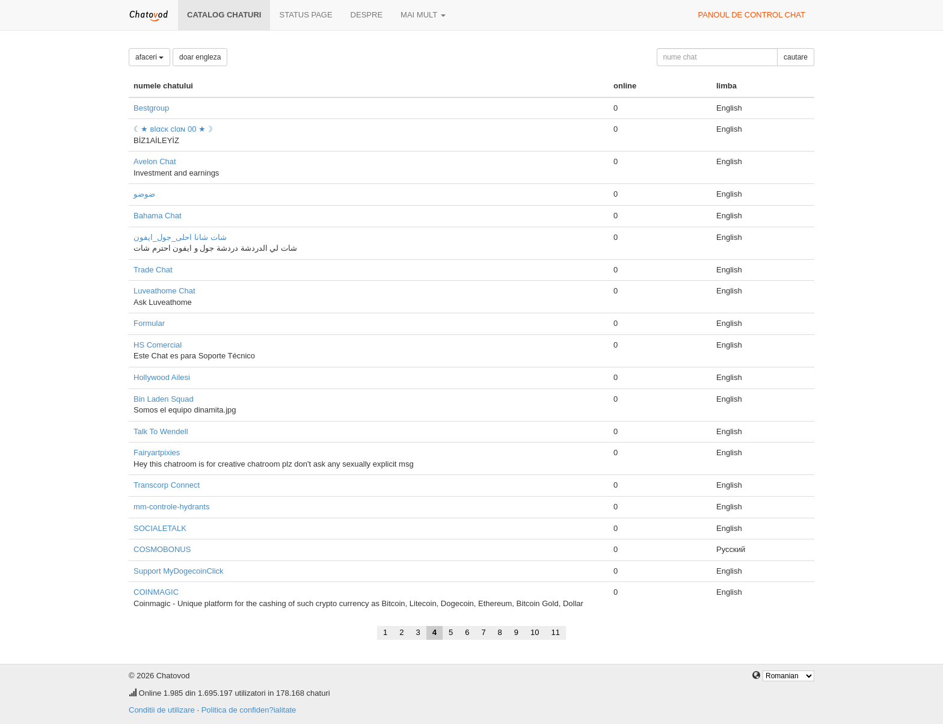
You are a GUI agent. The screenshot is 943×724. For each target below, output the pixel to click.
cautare (796, 57)
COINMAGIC (156, 592)
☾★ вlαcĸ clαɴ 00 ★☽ (173, 128)
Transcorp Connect (167, 484)
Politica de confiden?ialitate (248, 709)
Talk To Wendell (161, 431)
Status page (305, 14)
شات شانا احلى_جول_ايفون (180, 237)
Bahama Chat (158, 215)
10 (534, 632)
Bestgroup (151, 107)
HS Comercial (158, 344)
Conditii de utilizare (162, 709)
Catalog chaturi (224, 14)
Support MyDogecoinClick (179, 570)
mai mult (423, 14)
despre (366, 14)
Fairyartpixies (157, 452)
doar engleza (200, 57)
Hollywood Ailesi (162, 377)
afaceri (149, 57)
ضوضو (144, 193)
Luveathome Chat (164, 290)
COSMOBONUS (162, 549)
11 (555, 632)
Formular (149, 323)
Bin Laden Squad (164, 398)
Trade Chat (153, 269)
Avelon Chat (155, 161)
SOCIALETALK (160, 528)
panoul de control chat (751, 14)
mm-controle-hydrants (171, 506)
